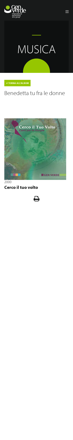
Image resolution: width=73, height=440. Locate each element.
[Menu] (67, 11)
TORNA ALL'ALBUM (17, 83)
